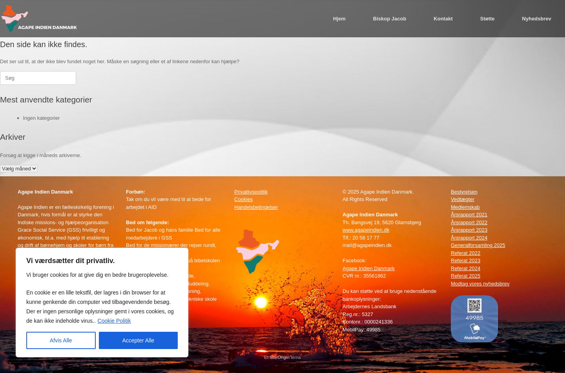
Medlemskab (465, 207)
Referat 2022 (465, 253)
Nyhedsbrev (536, 19)
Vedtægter (462, 199)
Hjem (339, 19)
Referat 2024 (465, 268)
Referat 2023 (465, 260)
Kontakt (443, 19)
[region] (102, 302)
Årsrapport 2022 (469, 222)
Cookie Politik (114, 321)
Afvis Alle (61, 340)
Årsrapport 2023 (469, 230)
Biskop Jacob (389, 19)
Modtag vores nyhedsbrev (480, 284)
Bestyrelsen (464, 192)
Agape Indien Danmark (369, 268)
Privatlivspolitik (251, 192)
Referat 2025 (465, 276)
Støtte (487, 19)
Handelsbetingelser (256, 207)
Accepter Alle (138, 340)
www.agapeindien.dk (366, 230)
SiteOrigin (280, 357)
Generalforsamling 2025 (478, 245)
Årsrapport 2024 (469, 238)
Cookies (243, 199)
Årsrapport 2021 (469, 215)
